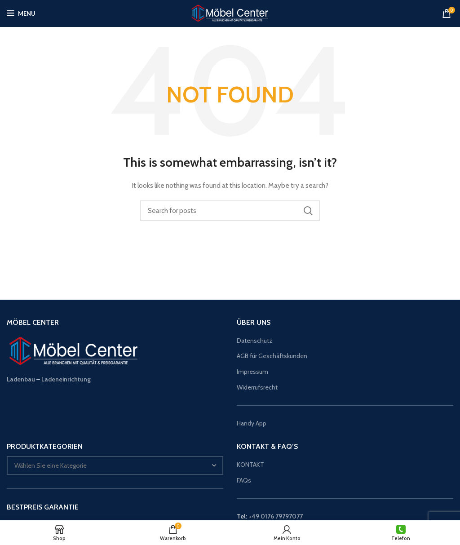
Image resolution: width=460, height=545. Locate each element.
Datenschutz (254, 341)
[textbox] (50, 465)
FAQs (244, 480)
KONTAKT (250, 465)
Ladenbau (21, 379)
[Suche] (230, 210)
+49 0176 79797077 (275, 516)
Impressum (252, 372)
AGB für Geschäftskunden (272, 356)
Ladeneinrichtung (66, 379)
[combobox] (115, 465)
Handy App (252, 423)
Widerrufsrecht (257, 387)
